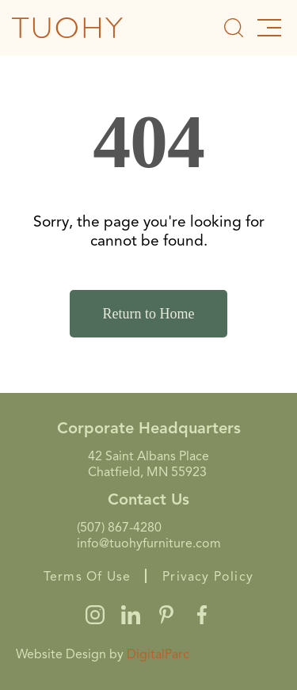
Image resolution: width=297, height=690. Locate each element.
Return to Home (149, 314)
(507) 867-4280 (119, 528)
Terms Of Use (87, 577)
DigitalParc (158, 654)
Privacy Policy (207, 577)
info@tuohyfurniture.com (149, 543)
